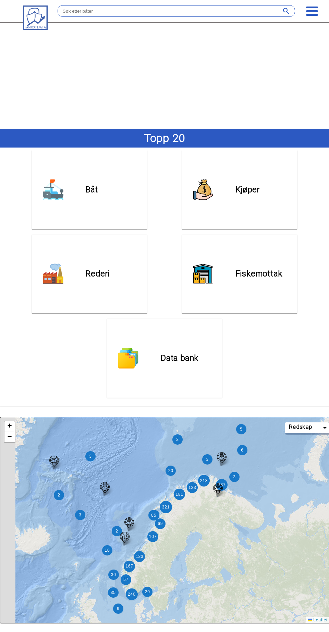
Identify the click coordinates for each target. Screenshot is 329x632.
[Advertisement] (164, 75)
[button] (218, 481)
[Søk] (287, 10)
